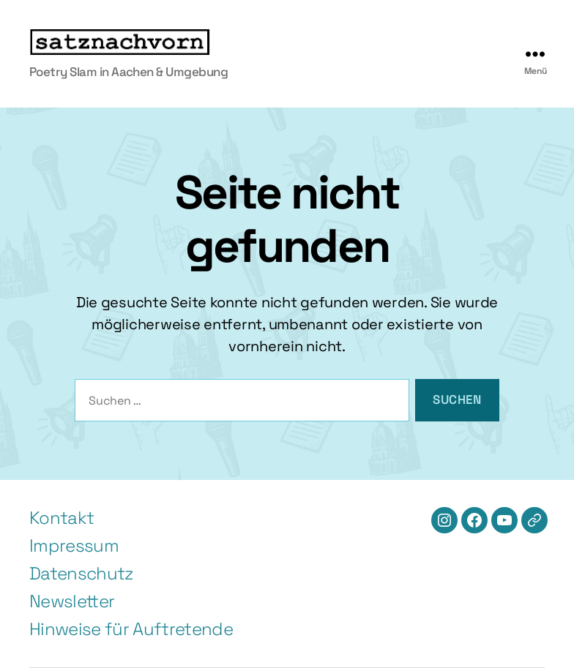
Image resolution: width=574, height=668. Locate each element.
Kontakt (61, 517)
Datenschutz (81, 573)
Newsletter (71, 601)
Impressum (74, 545)
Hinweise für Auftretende (131, 629)
